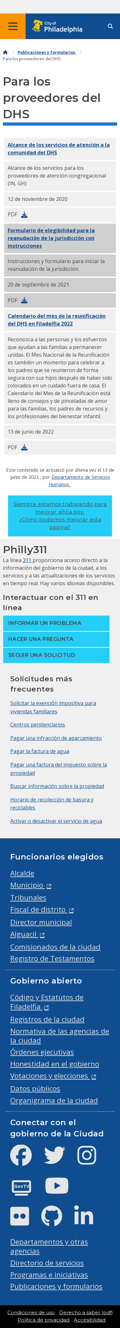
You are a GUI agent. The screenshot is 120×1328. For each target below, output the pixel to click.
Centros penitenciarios (37, 724)
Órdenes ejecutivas (42, 1052)
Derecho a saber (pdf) (86, 1313)
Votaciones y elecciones (50, 1076)
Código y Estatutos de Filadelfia (47, 1001)
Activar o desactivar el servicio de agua (56, 821)
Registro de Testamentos (52, 958)
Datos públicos (35, 1088)
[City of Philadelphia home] (59, 26)
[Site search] (110, 26)
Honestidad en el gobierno (54, 1064)
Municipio (27, 885)
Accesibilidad (90, 1320)
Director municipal (41, 922)
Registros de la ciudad (47, 1019)
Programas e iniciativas (49, 1275)
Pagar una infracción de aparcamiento (56, 738)
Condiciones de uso (31, 1313)
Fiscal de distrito (39, 909)
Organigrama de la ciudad (54, 1100)
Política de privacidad (43, 1320)
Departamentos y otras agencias (49, 1246)
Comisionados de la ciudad (55, 947)
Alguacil (24, 934)
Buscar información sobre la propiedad (57, 786)
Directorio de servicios (47, 1263)
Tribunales (28, 897)
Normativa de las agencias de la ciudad (59, 1035)
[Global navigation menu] (13, 26)
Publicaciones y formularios (47, 52)
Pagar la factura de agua (39, 751)
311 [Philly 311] (28, 560)
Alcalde (22, 873)
